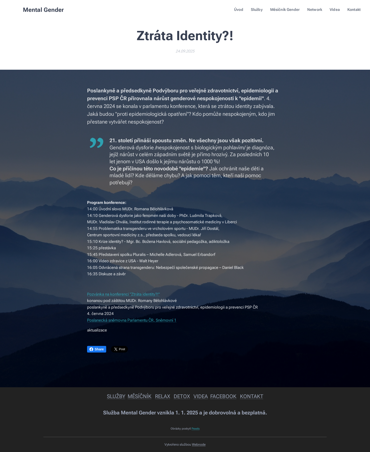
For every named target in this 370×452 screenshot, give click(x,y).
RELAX (162, 396)
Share (96, 349)
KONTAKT (251, 396)
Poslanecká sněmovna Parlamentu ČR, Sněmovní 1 (132, 320)
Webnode (199, 444)
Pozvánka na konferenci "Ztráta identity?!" (123, 294)
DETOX (182, 396)
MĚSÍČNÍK (139, 396)
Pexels (196, 428)
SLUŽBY (116, 396)
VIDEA (200, 396)
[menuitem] (244, 10)
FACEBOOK (223, 396)
